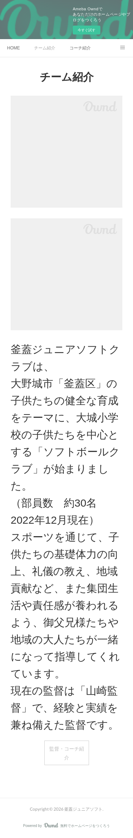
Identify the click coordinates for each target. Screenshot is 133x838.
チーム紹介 (44, 48)
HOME (13, 48)
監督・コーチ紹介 (66, 753)
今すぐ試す (86, 30)
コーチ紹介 (80, 48)
